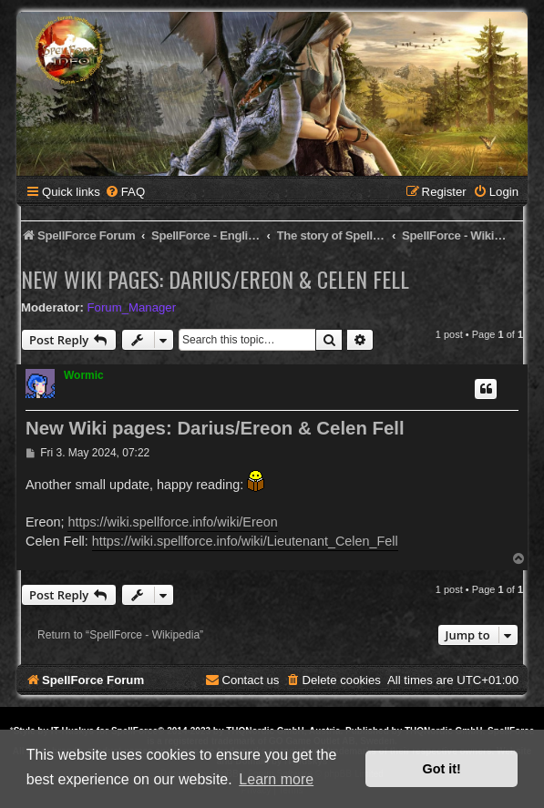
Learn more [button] (276, 779)
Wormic (84, 375)
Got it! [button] (442, 769)
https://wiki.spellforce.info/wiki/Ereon (172, 522)
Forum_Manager (131, 307)
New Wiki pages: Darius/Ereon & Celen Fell (215, 278)
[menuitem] (125, 192)
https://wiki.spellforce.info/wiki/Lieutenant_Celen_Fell (245, 541)
